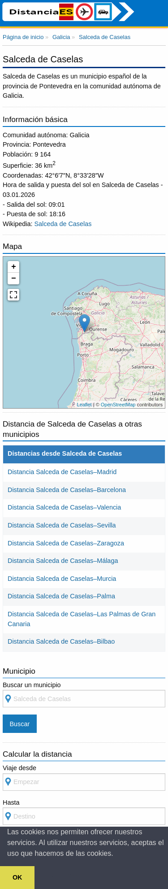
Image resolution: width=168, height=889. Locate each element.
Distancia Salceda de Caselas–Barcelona (67, 489)
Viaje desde (84, 777)
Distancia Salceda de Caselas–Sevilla (62, 525)
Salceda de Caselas (62, 223)
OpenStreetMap (118, 404)
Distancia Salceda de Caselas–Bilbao (61, 641)
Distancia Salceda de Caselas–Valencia (64, 507)
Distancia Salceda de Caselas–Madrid (62, 471)
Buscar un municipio (84, 694)
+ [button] (13, 266)
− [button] (13, 278)
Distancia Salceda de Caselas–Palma (61, 596)
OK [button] (17, 877)
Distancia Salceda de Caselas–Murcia (62, 578)
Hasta (84, 812)
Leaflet (84, 404)
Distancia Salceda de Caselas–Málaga (63, 560)
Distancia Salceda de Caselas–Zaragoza (66, 543)
